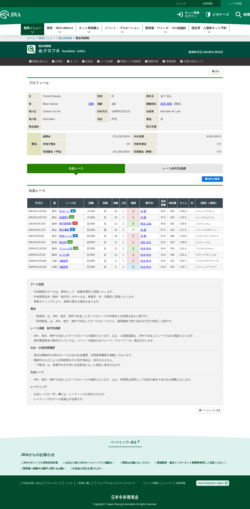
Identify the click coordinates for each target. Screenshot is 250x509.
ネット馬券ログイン (188, 14)
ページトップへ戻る (210, 410)
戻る (216, 71)
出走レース (76, 168)
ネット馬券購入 (89, 29)
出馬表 (57, 61)
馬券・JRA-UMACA (60, 29)
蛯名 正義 (146, 223)
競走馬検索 (65, 38)
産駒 (91, 103)
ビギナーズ (217, 14)
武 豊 (143, 211)
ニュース (181, 3)
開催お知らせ (38, 61)
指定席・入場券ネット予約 (208, 29)
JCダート (64, 211)
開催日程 (151, 61)
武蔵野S (63, 217)
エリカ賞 (64, 254)
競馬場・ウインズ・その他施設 (165, 29)
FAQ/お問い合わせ (33, 483)
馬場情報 (169, 61)
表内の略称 (212, 179)
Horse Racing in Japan (213, 483)
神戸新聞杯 (65, 223)
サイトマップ (54, 483)
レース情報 (235, 3)
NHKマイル (65, 236)
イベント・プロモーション (122, 29)
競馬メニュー (32, 29)
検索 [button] (243, 14)
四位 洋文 (146, 242)
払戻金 (87, 61)
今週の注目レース (192, 61)
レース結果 (105, 61)
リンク (69, 483)
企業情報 (207, 3)
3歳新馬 (63, 260)
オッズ (72, 61)
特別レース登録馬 (129, 61)
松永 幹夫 (146, 248)
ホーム (31, 38)
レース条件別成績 (174, 168)
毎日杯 (63, 242)
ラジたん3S (65, 248)
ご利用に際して (85, 483)
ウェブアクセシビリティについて (116, 483)
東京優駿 (64, 229)
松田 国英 (166, 103)
